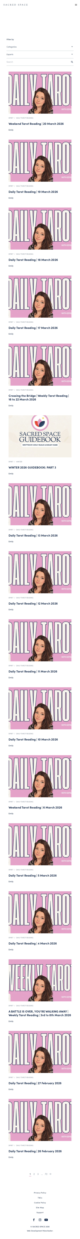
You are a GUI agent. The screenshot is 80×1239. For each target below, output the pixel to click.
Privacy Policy (40, 1192)
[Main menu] (76, 5)
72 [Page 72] (46, 1174)
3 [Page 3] (38, 1174)
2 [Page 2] (34, 1174)
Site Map (40, 1207)
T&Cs (40, 1197)
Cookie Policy (40, 1202)
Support (40, 1212)
